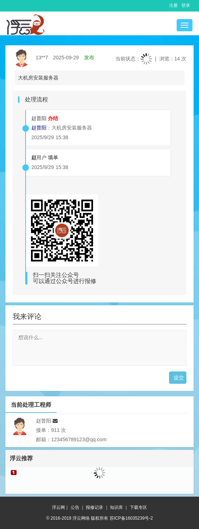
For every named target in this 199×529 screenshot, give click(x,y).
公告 (75, 507)
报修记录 (94, 507)
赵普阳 (39, 118)
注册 (173, 5)
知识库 (116, 507)
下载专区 (138, 507)
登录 (185, 5)
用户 (39, 157)
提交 (179, 377)
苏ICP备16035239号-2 (131, 518)
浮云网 (58, 507)
